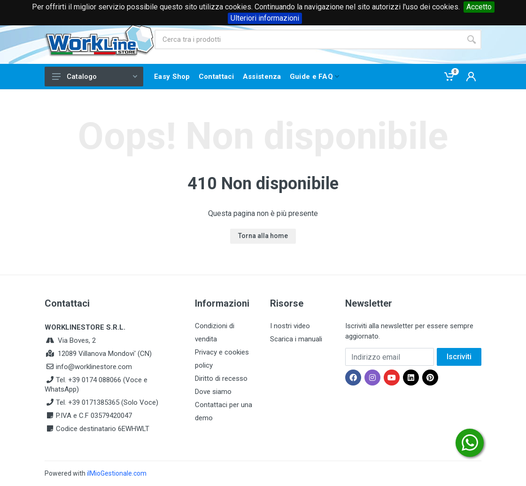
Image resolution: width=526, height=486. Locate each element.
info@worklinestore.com (94, 367)
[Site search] (308, 39)
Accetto (479, 6)
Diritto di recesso (221, 378)
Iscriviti (459, 356)
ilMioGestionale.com (117, 473)
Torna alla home (263, 235)
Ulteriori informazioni (265, 18)
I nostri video (290, 326)
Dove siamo (213, 391)
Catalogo (94, 76)
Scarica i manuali (296, 339)
